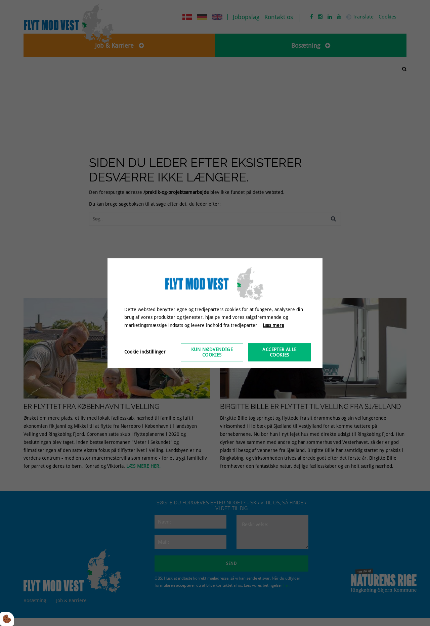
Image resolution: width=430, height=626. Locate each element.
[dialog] (215, 313)
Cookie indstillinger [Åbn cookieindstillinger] (145, 351)
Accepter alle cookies (279, 352)
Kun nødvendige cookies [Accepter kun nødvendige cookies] (212, 352)
